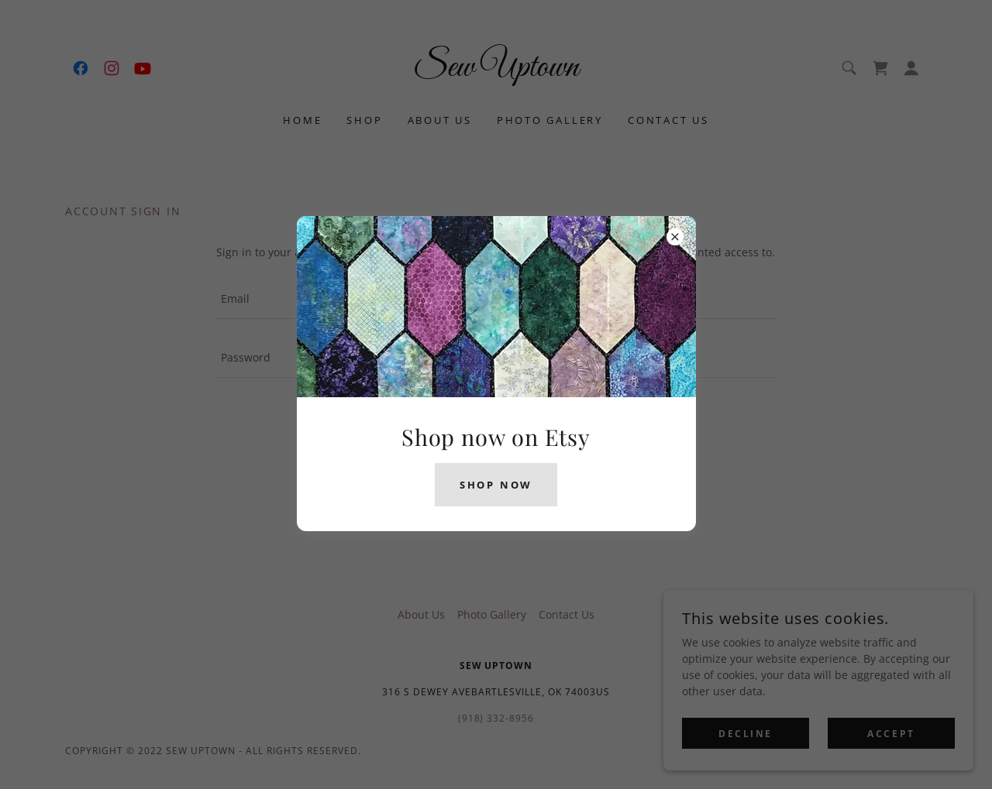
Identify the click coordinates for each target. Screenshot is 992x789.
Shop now (496, 485)
